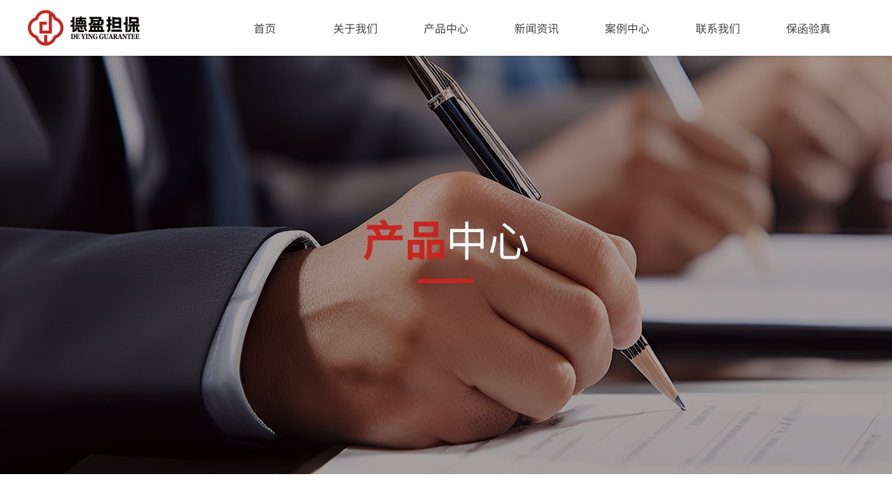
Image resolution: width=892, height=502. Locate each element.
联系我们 (717, 28)
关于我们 (355, 28)
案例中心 (627, 28)
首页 (265, 28)
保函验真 (808, 28)
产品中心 (446, 28)
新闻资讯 (536, 28)
